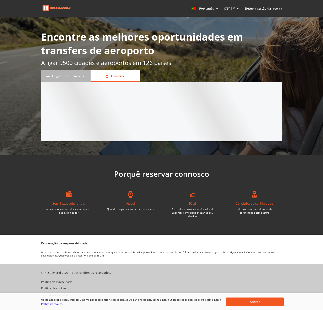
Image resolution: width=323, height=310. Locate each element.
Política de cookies (51, 304)
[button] (205, 8)
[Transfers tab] (115, 76)
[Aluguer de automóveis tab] (66, 76)
